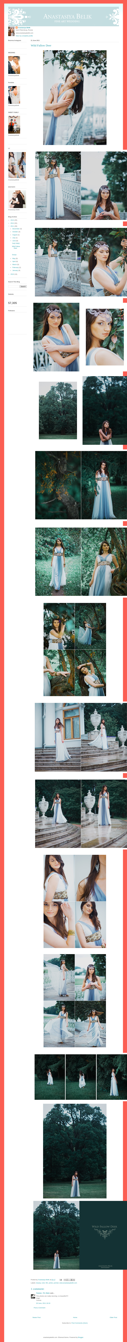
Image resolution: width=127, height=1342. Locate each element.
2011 (13, 226)
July (14, 238)
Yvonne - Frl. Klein (43, 1293)
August (15, 235)
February (15, 267)
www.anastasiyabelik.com (68, 1283)
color (43, 1283)
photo (51, 1283)
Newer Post (37, 1317)
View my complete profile (24, 36)
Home (75, 1317)
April (14, 261)
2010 (13, 274)
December (16, 229)
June (14, 241)
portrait (56, 1283)
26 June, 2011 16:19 (43, 1303)
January (15, 270)
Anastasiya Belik (24, 28)
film (47, 1283)
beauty (38, 1283)
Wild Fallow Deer (16, 247)
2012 (13, 223)
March (14, 264)
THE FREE (16, 243)
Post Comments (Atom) (80, 1323)
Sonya (14, 255)
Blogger (80, 1337)
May (14, 258)
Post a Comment (39, 1308)
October (15, 232)
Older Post (113, 1317)
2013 (13, 220)
